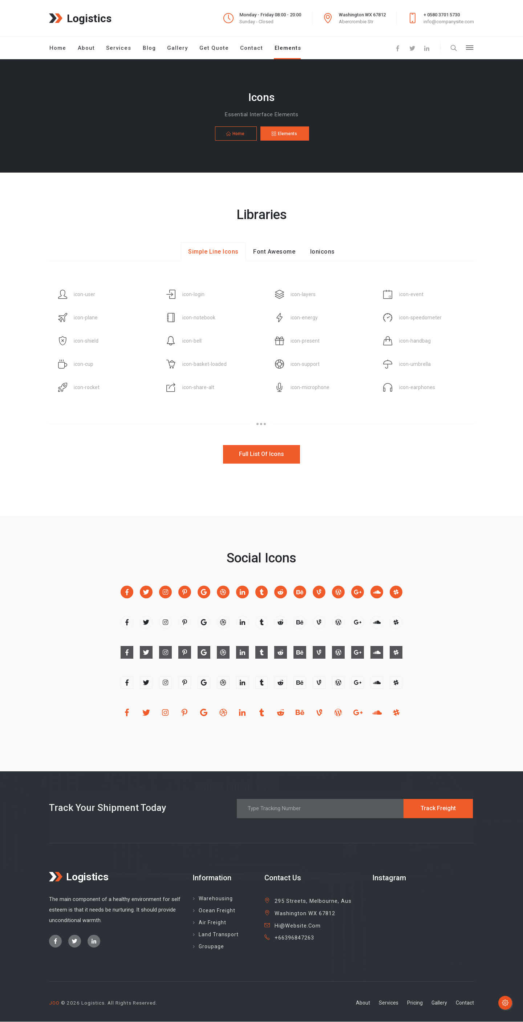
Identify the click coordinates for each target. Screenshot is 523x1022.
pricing (415, 1003)
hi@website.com (298, 926)
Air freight (212, 923)
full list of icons (261, 454)
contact (465, 1003)
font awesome (274, 252)
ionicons (322, 252)
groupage (211, 947)
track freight (438, 808)
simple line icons (213, 252)
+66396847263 (294, 938)
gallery (439, 1003)
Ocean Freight (217, 911)
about (363, 1003)
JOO (54, 1003)
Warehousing (216, 899)
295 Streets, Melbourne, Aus (313, 901)
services (388, 1003)
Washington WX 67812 (305, 914)
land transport (219, 935)
